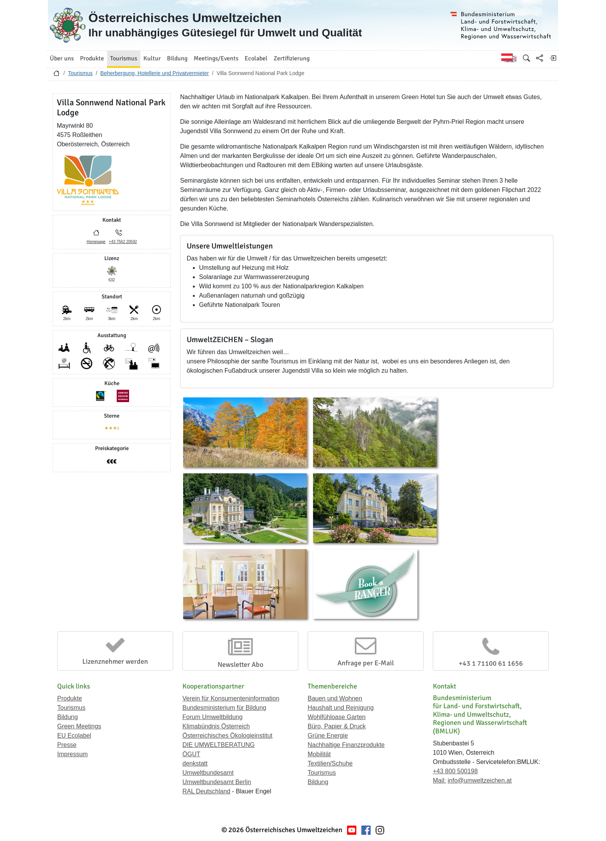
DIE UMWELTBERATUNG (218, 745)
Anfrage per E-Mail (365, 663)
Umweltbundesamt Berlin (216, 782)
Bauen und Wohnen (335, 698)
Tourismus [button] (123, 58)
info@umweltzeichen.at (480, 780)
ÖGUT (191, 754)
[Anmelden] (552, 58)
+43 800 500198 (455, 771)
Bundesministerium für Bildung (224, 707)
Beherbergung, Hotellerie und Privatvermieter (154, 73)
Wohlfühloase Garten (337, 717)
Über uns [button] (62, 58)
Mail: (439, 780)
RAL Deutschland (206, 791)
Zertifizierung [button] (292, 58)
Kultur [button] (152, 58)
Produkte (69, 698)
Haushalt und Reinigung (341, 707)
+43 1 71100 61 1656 (491, 663)
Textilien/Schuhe (330, 763)
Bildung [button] (177, 58)
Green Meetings (79, 726)
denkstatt (195, 763)
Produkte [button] (92, 58)
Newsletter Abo (240, 664)
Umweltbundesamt (208, 772)
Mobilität (319, 754)
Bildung (67, 717)
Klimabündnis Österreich (216, 726)
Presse (67, 745)
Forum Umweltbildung (212, 717)
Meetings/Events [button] (216, 58)
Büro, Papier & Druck (337, 726)
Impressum (72, 754)
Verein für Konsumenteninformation (230, 698)
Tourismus (80, 73)
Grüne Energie (328, 735)
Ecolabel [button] (256, 58)
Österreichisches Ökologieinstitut (227, 735)
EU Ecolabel (74, 735)
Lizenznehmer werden (115, 661)
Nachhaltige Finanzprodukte (346, 745)
